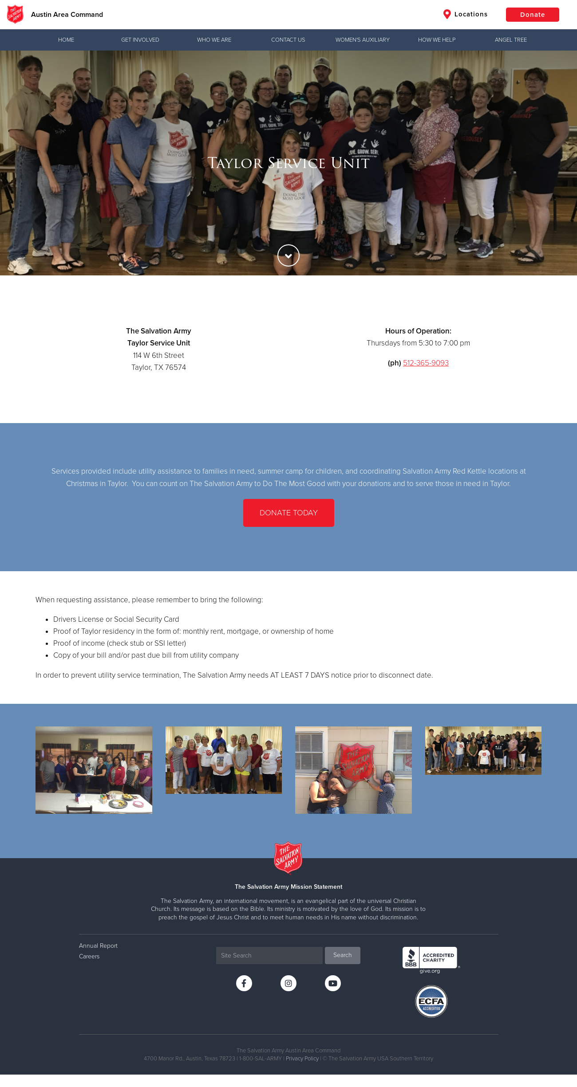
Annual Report (98, 946)
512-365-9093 (426, 363)
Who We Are (214, 39)
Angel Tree (511, 39)
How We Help (436, 39)
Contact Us (288, 39)
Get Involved (140, 39)
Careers (89, 956)
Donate (532, 15)
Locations (465, 14)
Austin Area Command (67, 14)
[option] (288, 163)
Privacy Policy (302, 1058)
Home (66, 39)
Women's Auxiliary (363, 39)
